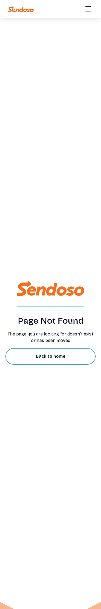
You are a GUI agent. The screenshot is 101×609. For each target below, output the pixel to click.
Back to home (50, 356)
